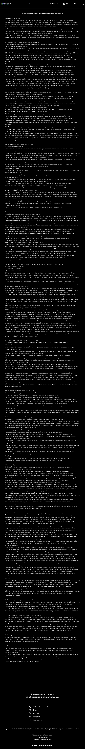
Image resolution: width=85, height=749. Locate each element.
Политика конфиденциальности (42, 745)
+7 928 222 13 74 (53, 4)
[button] (29, 3)
